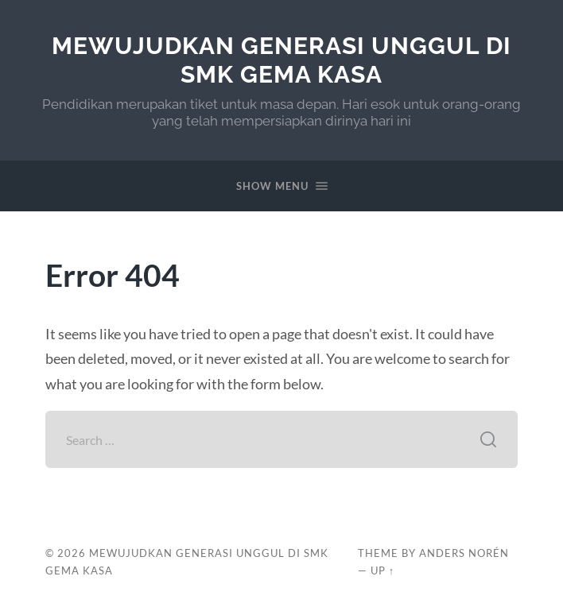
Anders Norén (464, 553)
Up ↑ (382, 570)
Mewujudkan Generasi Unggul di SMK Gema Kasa (281, 60)
